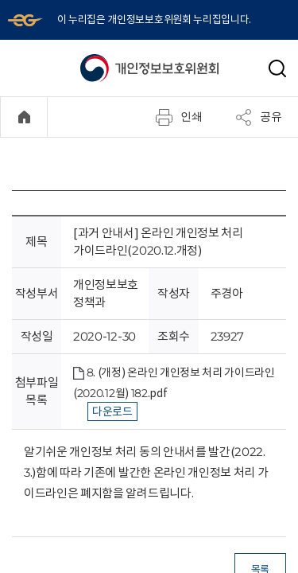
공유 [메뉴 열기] (258, 117)
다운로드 (112, 411)
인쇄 (179, 117)
